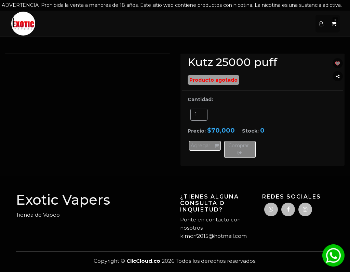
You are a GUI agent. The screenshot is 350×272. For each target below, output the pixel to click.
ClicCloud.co (143, 261)
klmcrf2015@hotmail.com (213, 236)
